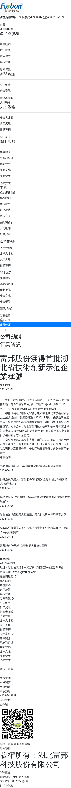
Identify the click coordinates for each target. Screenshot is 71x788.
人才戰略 (5, 102)
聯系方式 (5, 183)
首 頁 (3, 187)
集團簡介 (5, 152)
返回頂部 (5, 748)
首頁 (2, 24)
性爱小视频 (6, 785)
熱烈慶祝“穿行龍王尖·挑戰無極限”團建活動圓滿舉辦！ (32, 466)
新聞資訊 (5, 69)
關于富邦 (5, 136)
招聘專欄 (5, 129)
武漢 (26, 776)
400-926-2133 (53, 17)
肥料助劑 (5, 44)
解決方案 (5, 62)
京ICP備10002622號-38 (14, 781)
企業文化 (5, 169)
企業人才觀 (6, 117)
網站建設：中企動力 (12, 776)
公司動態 (5, 84)
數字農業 (5, 56)
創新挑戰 (5, 163)
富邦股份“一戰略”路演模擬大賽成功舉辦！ (25, 545)
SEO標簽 (5, 772)
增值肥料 (5, 50)
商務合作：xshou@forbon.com (18, 572)
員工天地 (5, 123)
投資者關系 (6, 97)
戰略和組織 (6, 158)
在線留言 (5, 682)
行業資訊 (5, 90)
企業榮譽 (5, 175)
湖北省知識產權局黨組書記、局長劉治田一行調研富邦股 (33, 514)
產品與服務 (6, 29)
